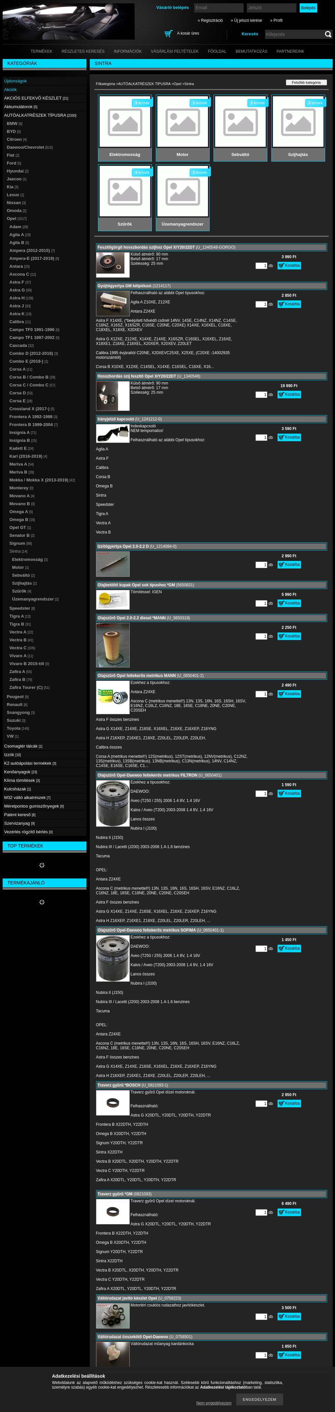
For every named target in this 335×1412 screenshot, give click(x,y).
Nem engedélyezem (214, 1403)
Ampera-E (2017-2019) (34, 258)
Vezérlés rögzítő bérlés (28, 831)
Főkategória (105, 84)
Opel (177, 84)
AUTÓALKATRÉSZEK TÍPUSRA (144, 84)
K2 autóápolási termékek (30, 763)
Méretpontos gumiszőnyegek (34, 806)
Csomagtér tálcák (23, 746)
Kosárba (292, 265)
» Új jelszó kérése (246, 20)
